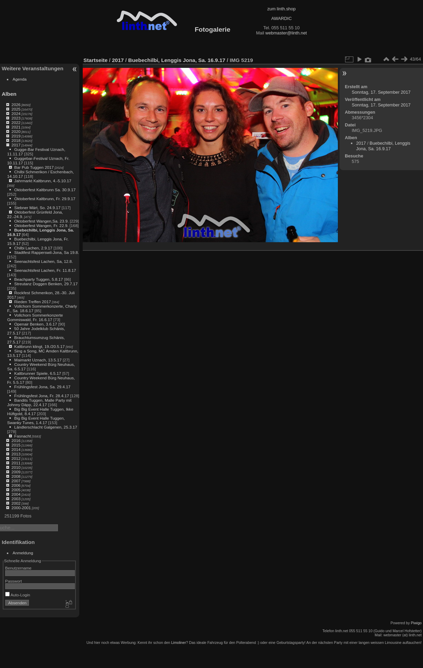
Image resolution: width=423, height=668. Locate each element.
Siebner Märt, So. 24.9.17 (37, 207)
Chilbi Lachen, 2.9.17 (33, 248)
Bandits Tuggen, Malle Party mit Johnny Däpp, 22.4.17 (39, 402)
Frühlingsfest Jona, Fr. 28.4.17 (41, 395)
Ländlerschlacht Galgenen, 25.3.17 (45, 427)
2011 (15, 463)
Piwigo (416, 623)
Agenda (20, 79)
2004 (15, 494)
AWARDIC (281, 18)
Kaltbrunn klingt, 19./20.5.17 (39, 346)
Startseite (95, 60)
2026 (15, 104)
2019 (15, 136)
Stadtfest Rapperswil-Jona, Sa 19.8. (46, 252)
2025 (15, 109)
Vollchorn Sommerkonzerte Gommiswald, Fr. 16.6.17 (35, 317)
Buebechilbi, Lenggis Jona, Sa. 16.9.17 (176, 60)
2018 (15, 140)
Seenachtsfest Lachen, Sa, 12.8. (43, 261)
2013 (15, 454)
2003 (15, 498)
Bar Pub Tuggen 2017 (33, 167)
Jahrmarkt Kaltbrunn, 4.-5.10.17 (42, 180)
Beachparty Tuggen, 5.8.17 (38, 279)
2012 (15, 458)
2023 (15, 118)
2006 (15, 485)
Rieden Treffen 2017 (32, 301)
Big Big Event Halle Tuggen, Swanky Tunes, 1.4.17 (36, 420)
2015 (15, 445)
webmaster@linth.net (286, 32)
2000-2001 (21, 507)
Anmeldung (23, 553)
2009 (15, 472)
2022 (15, 122)
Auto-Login (17, 595)
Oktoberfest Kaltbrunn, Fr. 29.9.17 (44, 198)
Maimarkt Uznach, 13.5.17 (37, 360)
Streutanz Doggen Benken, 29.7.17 (46, 283)
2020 (15, 131)
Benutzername (18, 568)
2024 (15, 113)
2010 (15, 467)
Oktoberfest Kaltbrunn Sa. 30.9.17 (44, 189)
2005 (15, 489)
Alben (9, 94)
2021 (15, 127)
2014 (15, 449)
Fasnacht (22, 436)
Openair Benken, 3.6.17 (35, 324)
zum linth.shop (281, 8)
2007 (15, 481)
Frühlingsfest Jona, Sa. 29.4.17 (42, 386)
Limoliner (178, 642)
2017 (15, 145)
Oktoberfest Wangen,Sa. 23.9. (41, 221)
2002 (15, 503)
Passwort (13, 581)
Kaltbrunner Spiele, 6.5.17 (37, 373)
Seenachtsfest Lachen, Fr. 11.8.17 (45, 270)
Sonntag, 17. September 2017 (381, 92)
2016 (15, 440)
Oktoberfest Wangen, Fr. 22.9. (41, 225)
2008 (15, 476)
